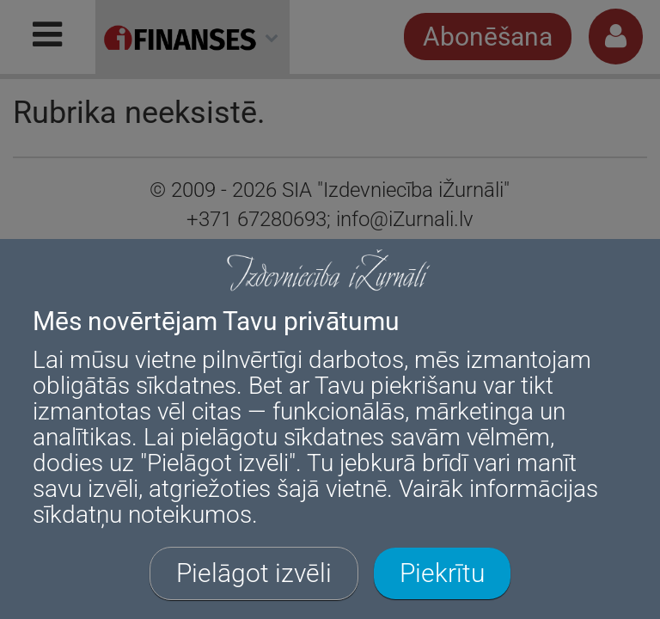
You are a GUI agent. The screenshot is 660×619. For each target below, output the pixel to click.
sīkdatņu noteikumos (142, 514)
